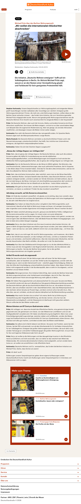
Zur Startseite (11, 451)
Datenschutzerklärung (10, 486)
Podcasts (53, 9)
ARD (10, 497)
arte (27, 497)
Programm (28, 9)
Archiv (18, 18)
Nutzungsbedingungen (10, 489)
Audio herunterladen (37, 72)
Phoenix (21, 497)
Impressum (5, 492)
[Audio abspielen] (66, 54)
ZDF (14, 497)
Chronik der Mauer (36, 497)
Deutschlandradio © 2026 (11, 500)
